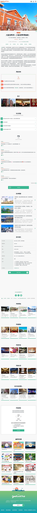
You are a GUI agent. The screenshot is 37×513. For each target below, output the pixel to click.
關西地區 (8, 298)
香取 (2, 141)
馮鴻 (2, 167)
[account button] (33, 1)
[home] (4, 1)
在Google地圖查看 (18, 292)
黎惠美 (3, 149)
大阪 (2, 47)
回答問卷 (18, 430)
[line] (21, 295)
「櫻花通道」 (16, 87)
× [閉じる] (22, 511)
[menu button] (35, 1)
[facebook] (16, 295)
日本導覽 (5, 298)
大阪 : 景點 (15, 298)
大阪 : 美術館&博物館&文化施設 (22, 298)
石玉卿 (3, 159)
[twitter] (18, 295)
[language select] (31, 1)
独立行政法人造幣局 (25, 41)
